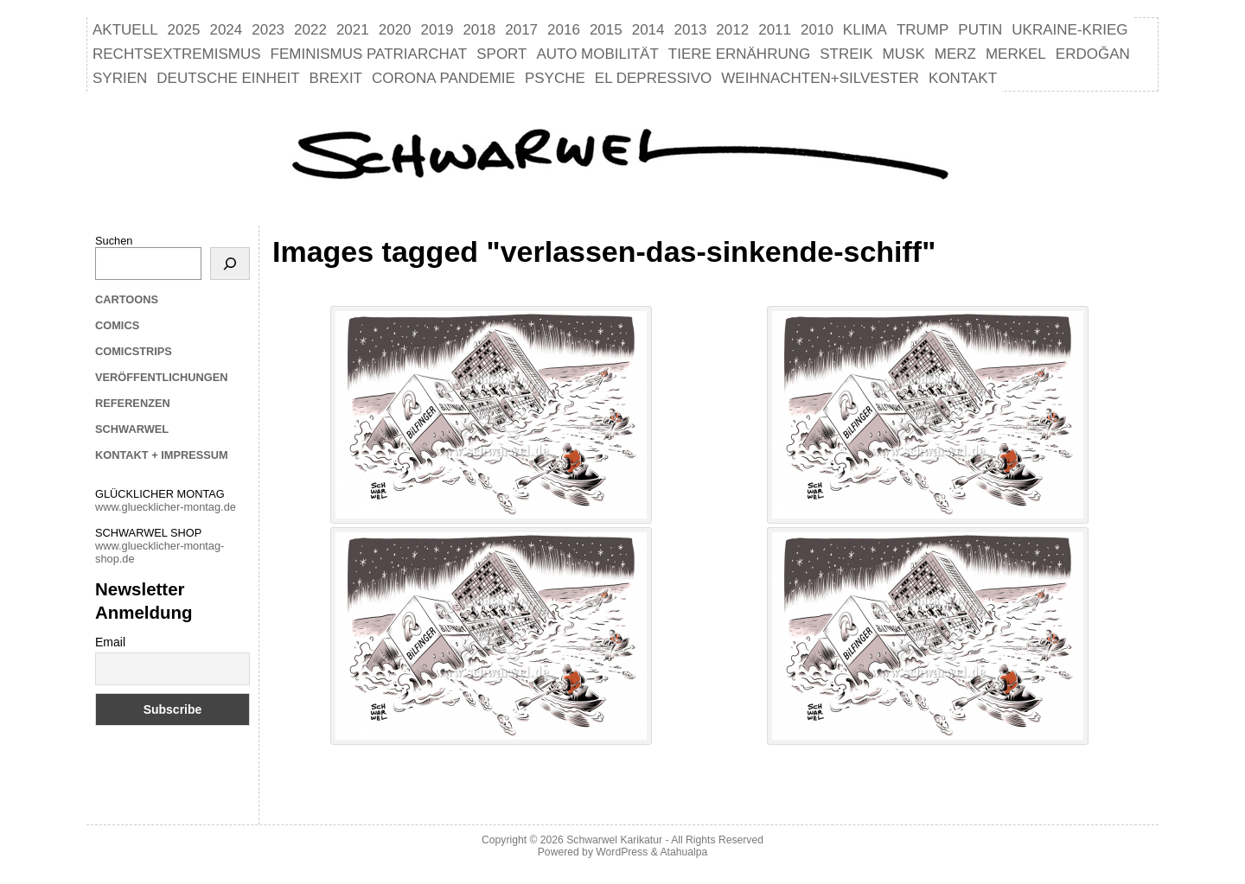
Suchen (113, 240)
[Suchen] (230, 263)
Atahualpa (683, 852)
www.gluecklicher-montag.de (165, 506)
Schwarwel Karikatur (614, 840)
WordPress (622, 852)
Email (110, 642)
